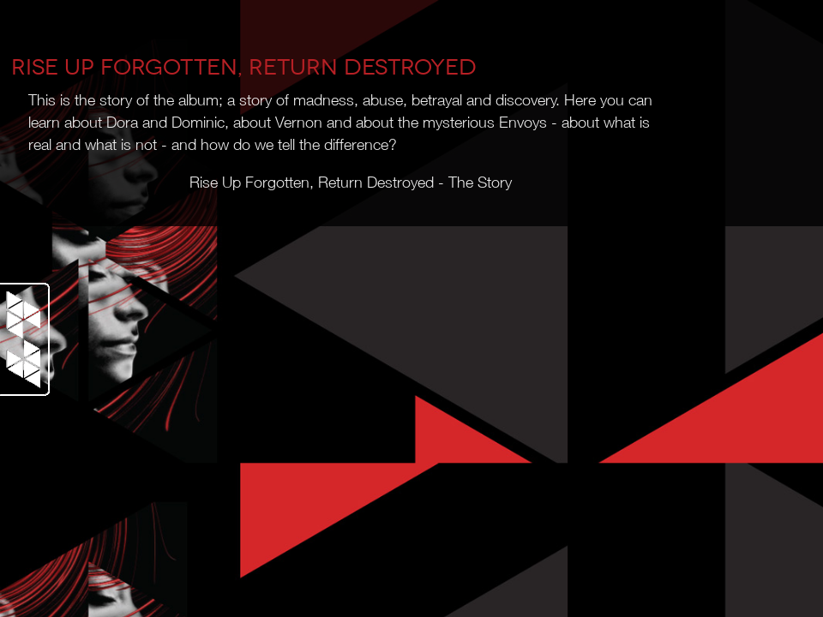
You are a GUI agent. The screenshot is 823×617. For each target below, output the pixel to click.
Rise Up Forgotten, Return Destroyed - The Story (350, 184)
